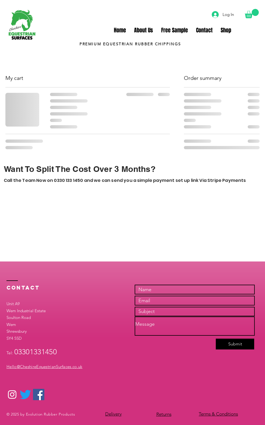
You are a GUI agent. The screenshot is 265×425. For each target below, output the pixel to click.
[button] (252, 13)
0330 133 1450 (68, 180)
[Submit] (235, 344)
